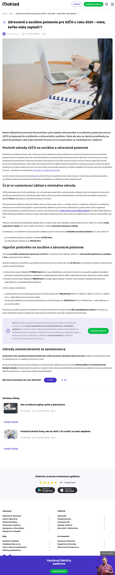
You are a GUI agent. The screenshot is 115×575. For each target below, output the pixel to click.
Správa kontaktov (9, 522)
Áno (51, 380)
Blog (11, 13)
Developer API (64, 522)
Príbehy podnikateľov (11, 550)
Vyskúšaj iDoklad (59, 571)
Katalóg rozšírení (65, 525)
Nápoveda (62, 515)
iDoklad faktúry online (10, 4)
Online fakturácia (9, 519)
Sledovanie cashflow (11, 525)
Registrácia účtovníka (67, 544)
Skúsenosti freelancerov (68, 547)
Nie (65, 380)
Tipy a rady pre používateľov (14, 547)
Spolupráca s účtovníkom (13, 528)
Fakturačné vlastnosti (11, 515)
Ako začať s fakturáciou (68, 528)
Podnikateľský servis (11, 544)
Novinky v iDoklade (10, 541)
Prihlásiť (77, 4)
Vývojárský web (64, 519)
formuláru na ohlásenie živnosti (46, 170)
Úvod (4, 13)
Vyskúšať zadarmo (93, 4)
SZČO (36, 176)
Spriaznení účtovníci (66, 541)
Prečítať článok (11, 422)
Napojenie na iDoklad (11, 531)
